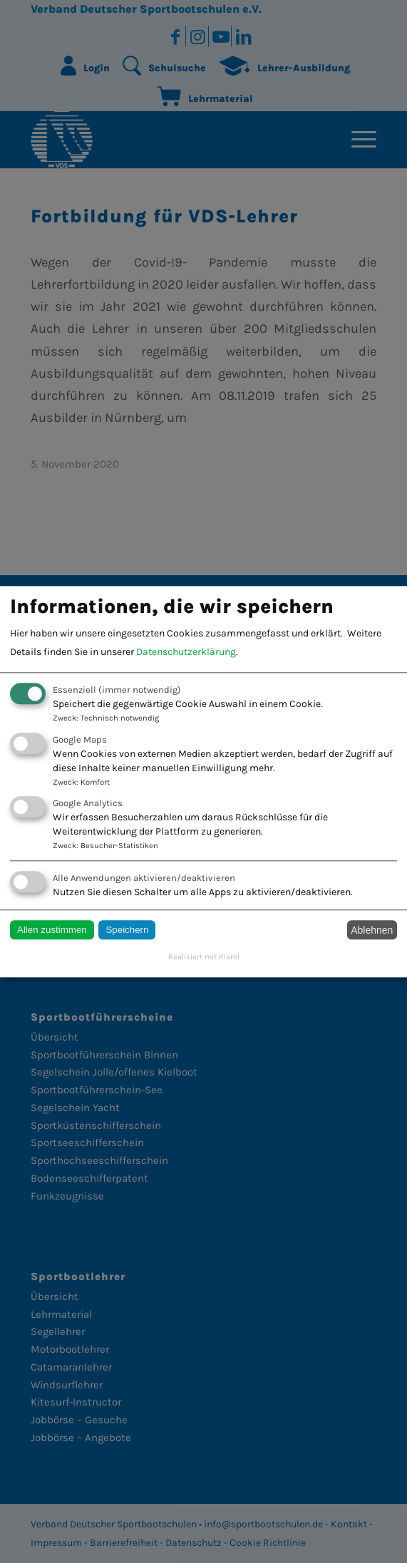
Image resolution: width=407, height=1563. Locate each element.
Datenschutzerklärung (186, 652)
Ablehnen (372, 930)
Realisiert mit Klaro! (203, 957)
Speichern (126, 930)
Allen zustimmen (52, 930)
